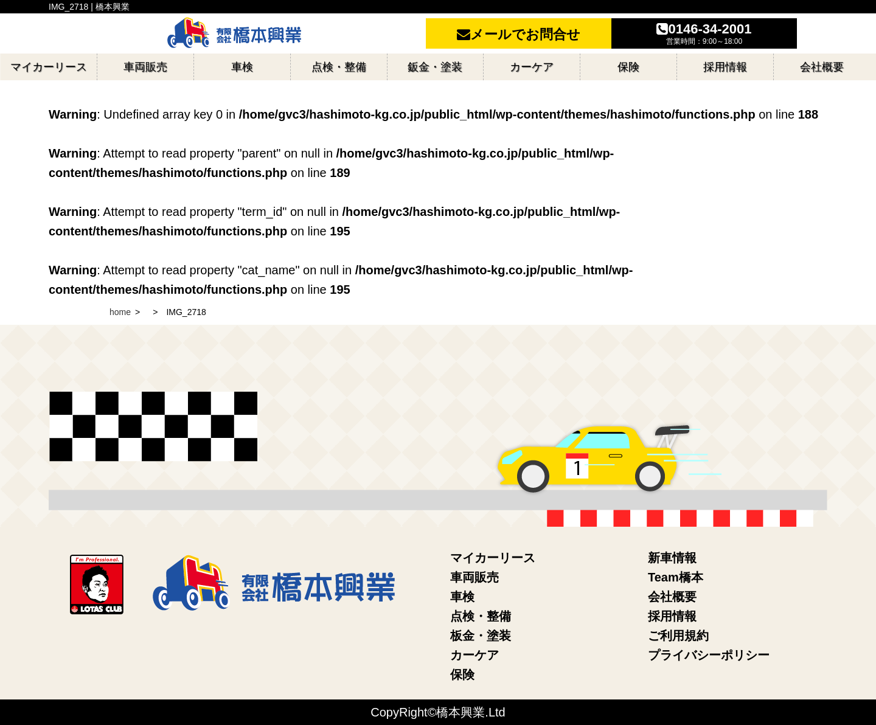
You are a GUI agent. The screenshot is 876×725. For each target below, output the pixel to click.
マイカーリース (492, 557)
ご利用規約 (678, 635)
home (120, 312)
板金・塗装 (480, 635)
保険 (462, 674)
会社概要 (672, 596)
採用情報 (672, 616)
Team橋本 (675, 577)
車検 (462, 596)
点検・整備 (480, 616)
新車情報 (672, 557)
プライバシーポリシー (709, 655)
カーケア (474, 655)
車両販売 (474, 577)
